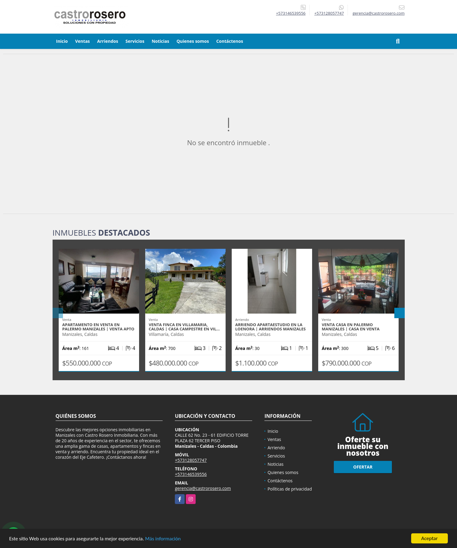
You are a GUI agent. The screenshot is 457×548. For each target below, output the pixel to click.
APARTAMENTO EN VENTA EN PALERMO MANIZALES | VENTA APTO (98, 326)
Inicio (62, 41)
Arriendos (107, 41)
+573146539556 (291, 13)
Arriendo (276, 448)
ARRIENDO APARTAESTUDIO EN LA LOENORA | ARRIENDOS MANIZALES (270, 326)
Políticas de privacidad (289, 489)
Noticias (160, 41)
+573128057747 (329, 13)
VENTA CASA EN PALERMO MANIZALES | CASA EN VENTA (351, 326)
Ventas (82, 41)
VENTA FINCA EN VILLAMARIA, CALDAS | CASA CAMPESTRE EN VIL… (184, 326)
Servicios (134, 41)
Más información (163, 539)
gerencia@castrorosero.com (203, 488)
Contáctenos (229, 41)
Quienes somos (192, 41)
